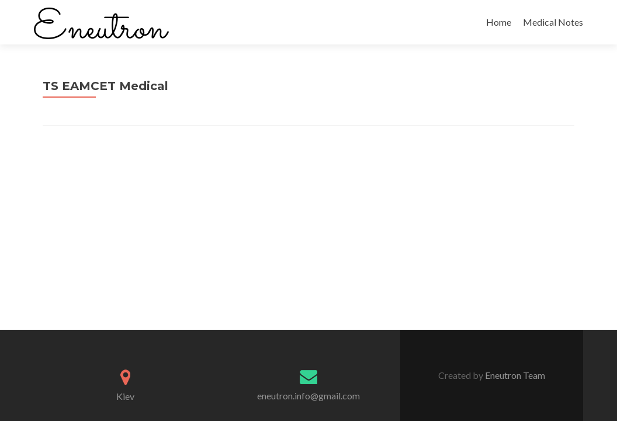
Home (498, 21)
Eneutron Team (514, 375)
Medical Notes (553, 21)
